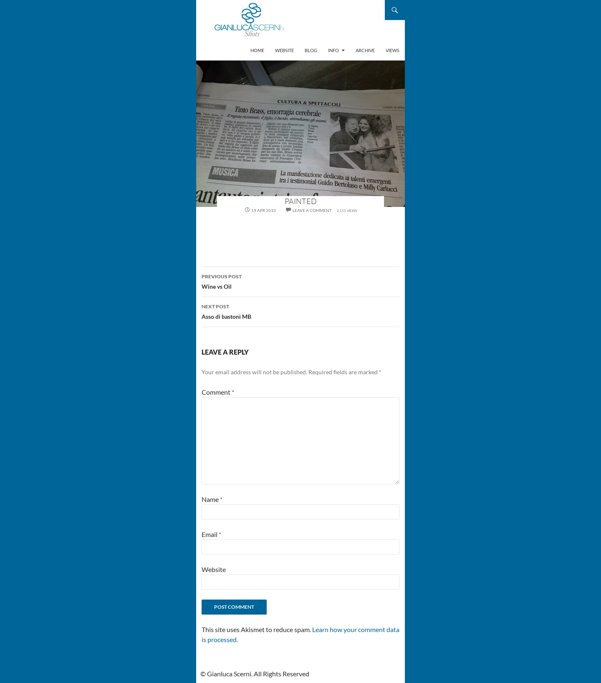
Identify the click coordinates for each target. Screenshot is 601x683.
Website (284, 50)
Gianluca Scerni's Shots (249, 20)
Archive (365, 50)
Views (392, 50)
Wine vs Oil (300, 281)
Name (212, 499)
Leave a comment (312, 210)
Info (333, 50)
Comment (218, 392)
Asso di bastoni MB (300, 311)
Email (211, 534)
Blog (311, 50)
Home (257, 50)
